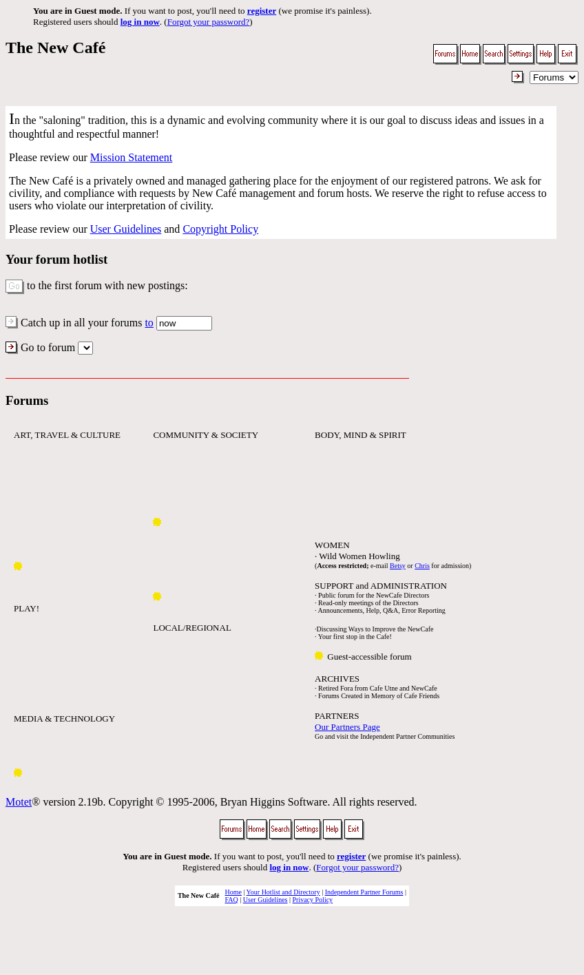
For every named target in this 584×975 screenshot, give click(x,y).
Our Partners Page (347, 727)
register (261, 11)
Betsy (398, 565)
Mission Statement (131, 157)
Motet (19, 802)
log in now (140, 22)
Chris (422, 565)
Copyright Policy (220, 229)
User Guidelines (126, 229)
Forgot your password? (208, 22)
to (149, 322)
